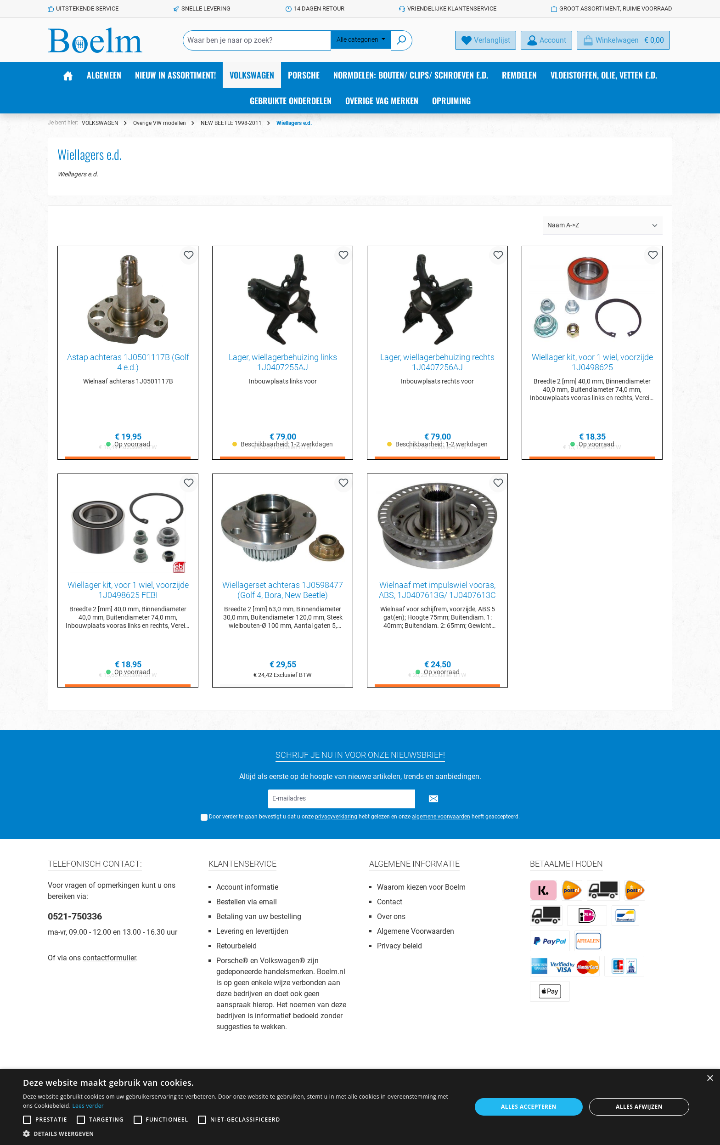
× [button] (709, 1078)
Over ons (391, 916)
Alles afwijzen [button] (639, 1107)
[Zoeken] (401, 40)
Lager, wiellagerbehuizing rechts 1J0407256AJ (437, 362)
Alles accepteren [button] (529, 1107)
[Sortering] (603, 225)
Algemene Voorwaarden (415, 931)
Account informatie (247, 887)
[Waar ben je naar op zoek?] (257, 40)
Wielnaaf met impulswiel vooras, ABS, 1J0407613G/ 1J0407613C (437, 590)
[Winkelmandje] (623, 40)
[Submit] (433, 799)
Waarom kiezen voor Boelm (421, 887)
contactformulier (109, 957)
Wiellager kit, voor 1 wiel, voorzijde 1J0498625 (592, 362)
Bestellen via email (246, 901)
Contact (389, 901)
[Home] (68, 75)
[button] (240, 1133)
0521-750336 (75, 916)
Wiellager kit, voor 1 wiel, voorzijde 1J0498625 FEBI (128, 590)
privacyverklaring (336, 816)
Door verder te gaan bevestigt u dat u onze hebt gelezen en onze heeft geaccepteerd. (364, 816)
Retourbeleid (236, 946)
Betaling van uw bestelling (258, 916)
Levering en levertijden (252, 931)
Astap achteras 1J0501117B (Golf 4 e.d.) (128, 362)
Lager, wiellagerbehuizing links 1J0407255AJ (283, 362)
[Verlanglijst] (485, 40)
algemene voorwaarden (441, 816)
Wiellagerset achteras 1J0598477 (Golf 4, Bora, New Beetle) (282, 590)
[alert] (360, 1107)
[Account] (546, 40)
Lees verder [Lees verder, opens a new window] (88, 1106)
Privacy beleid (399, 946)
